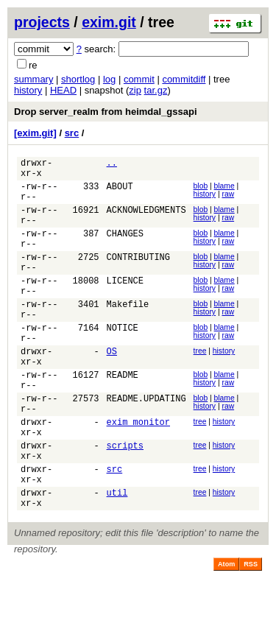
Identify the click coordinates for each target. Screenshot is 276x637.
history (28, 90)
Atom (226, 630)
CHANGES (125, 248)
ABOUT (120, 192)
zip (135, 90)
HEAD (63, 90)
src (72, 132)
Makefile (128, 332)
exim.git (109, 22)
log (109, 79)
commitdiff (183, 79)
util (117, 556)
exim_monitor (138, 472)
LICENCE (125, 304)
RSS (251, 630)
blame (224, 190)
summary (33, 79)
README (122, 416)
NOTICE (122, 360)
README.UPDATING (146, 444)
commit (139, 79)
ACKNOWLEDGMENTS (146, 220)
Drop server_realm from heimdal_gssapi (105, 111)
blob (201, 190)
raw (228, 198)
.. (112, 164)
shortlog (78, 79)
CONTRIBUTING (138, 276)
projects (42, 22)
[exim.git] (35, 132)
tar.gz (156, 90)
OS (112, 388)
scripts (125, 500)
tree (200, 386)
